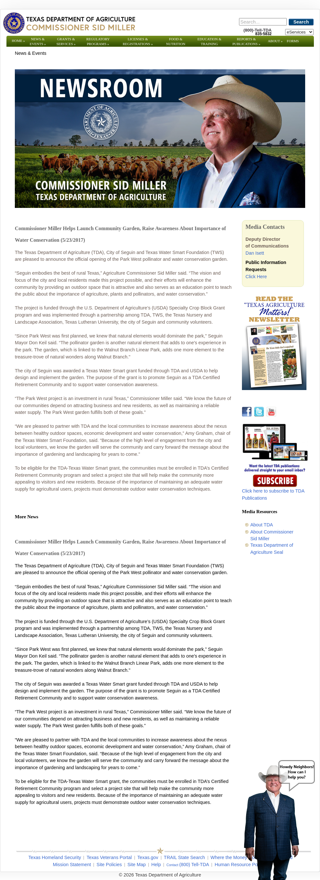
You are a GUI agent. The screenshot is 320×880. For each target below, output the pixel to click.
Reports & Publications (246, 41)
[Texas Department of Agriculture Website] (68, 22)
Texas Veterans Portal (109, 857)
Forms (293, 41)
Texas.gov (147, 857)
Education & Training (209, 41)
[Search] (263, 21)
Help (156, 864)
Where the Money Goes (235, 857)
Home (18, 41)
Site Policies (109, 864)
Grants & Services (65, 41)
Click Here (256, 276)
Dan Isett (254, 253)
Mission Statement (72, 864)
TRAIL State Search (184, 857)
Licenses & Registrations (138, 41)
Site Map (136, 864)
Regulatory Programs (98, 41)
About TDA (261, 524)
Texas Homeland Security (54, 857)
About (275, 41)
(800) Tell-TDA (194, 864)
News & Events (38, 41)
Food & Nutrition (175, 41)
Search (301, 21)
